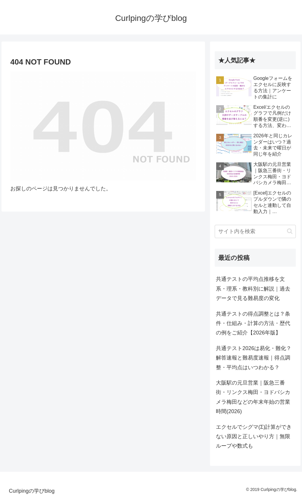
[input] (255, 231)
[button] (290, 231)
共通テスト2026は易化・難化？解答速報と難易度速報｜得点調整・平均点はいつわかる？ (253, 357)
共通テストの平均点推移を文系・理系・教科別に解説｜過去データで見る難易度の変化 (253, 288)
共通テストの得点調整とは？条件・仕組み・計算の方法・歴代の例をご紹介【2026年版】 (253, 323)
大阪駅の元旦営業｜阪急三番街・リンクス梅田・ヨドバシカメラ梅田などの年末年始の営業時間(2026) (253, 397)
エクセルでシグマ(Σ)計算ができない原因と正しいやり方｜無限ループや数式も (254, 436)
